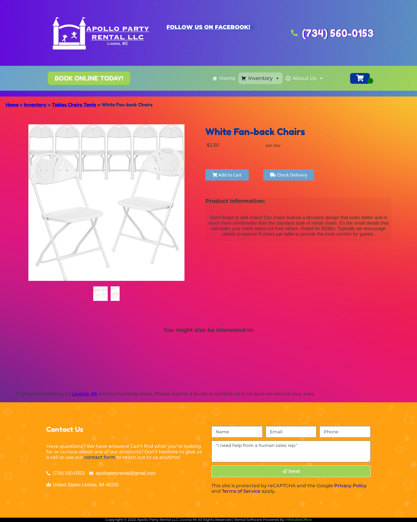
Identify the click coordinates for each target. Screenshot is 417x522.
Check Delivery (288, 175)
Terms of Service (241, 491)
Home (227, 78)
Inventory (264, 78)
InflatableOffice (298, 519)
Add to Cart (227, 175)
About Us (307, 78)
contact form (99, 457)
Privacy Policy (350, 485)
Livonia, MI (84, 393)
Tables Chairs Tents (74, 105)
